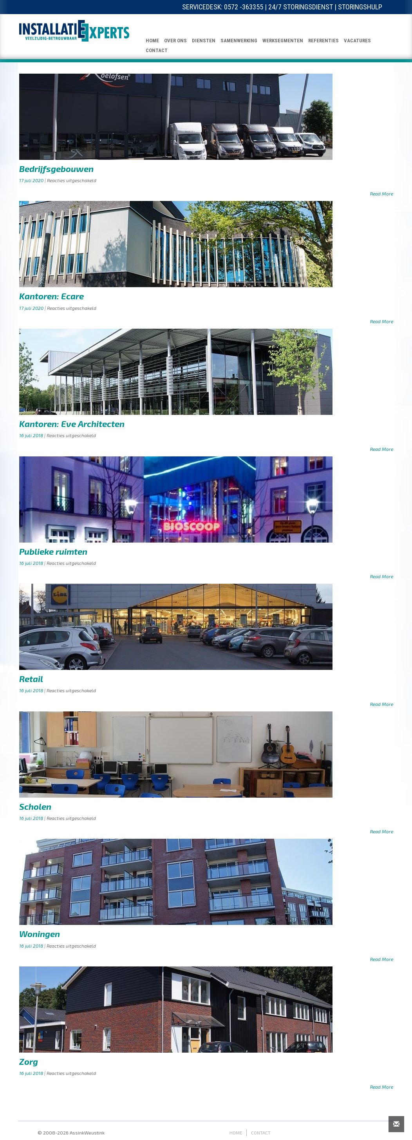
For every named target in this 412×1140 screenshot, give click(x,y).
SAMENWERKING (238, 40)
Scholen (35, 806)
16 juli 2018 (31, 435)
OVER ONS (175, 40)
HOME (152, 40)
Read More (381, 193)
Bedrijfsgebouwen (56, 168)
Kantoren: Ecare (51, 296)
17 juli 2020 (32, 180)
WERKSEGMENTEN (282, 40)
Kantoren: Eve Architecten (72, 423)
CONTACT (157, 50)
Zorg (28, 1061)
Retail (31, 678)
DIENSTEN (203, 40)
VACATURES (357, 40)
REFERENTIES (323, 40)
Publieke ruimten (53, 551)
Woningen (39, 933)
